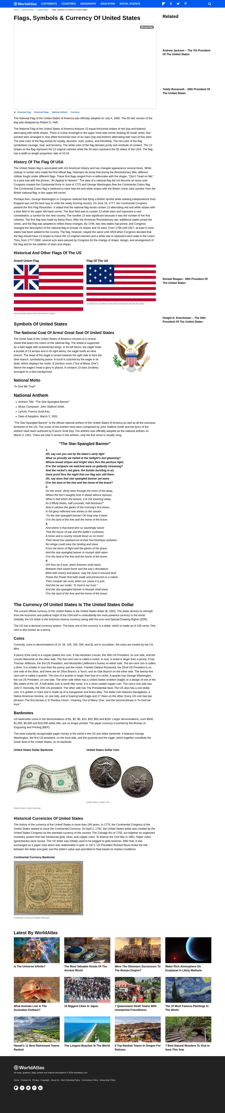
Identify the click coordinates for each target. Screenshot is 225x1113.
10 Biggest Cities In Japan (81, 1006)
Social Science (130, 3)
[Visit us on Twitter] (28, 1088)
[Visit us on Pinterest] (34, 1088)
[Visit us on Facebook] (22, 1088)
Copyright (45, 1080)
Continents (49, 3)
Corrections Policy (90, 1080)
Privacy (35, 1080)
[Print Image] (147, 27)
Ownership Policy (107, 1080)
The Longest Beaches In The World (87, 1045)
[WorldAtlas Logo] (26, 4)
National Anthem (60, 112)
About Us (55, 1080)
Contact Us (26, 1080)
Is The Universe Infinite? (29, 966)
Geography (88, 3)
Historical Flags (41, 112)
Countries (69, 3)
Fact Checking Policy (70, 1080)
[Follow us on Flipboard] (16, 1088)
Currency (75, 112)
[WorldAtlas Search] (209, 4)
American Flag (24, 112)
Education (108, 3)
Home (16, 1080)
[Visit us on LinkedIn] (40, 1088)
